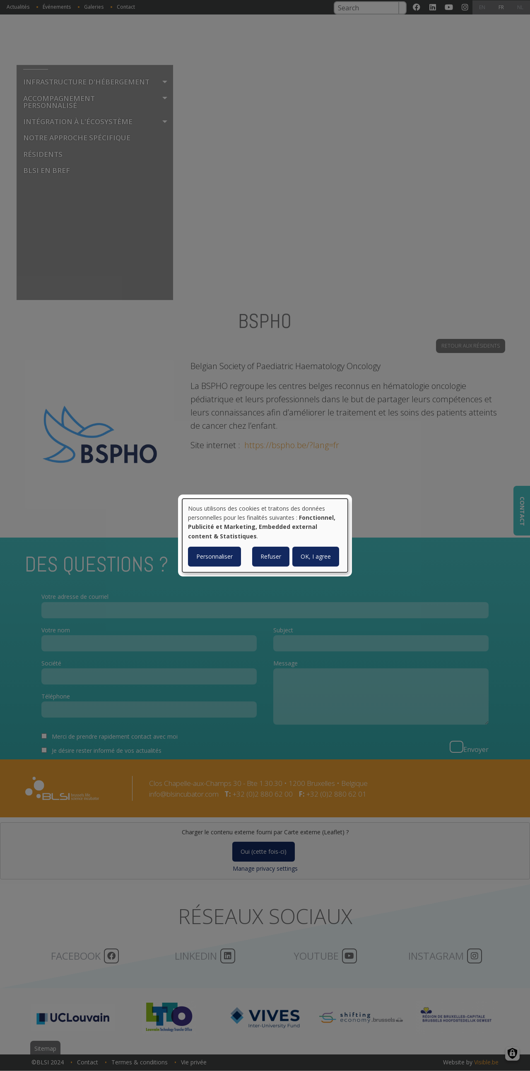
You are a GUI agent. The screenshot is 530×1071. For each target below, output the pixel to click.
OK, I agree (316, 556)
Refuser (270, 556)
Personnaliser (214, 556)
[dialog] (265, 535)
